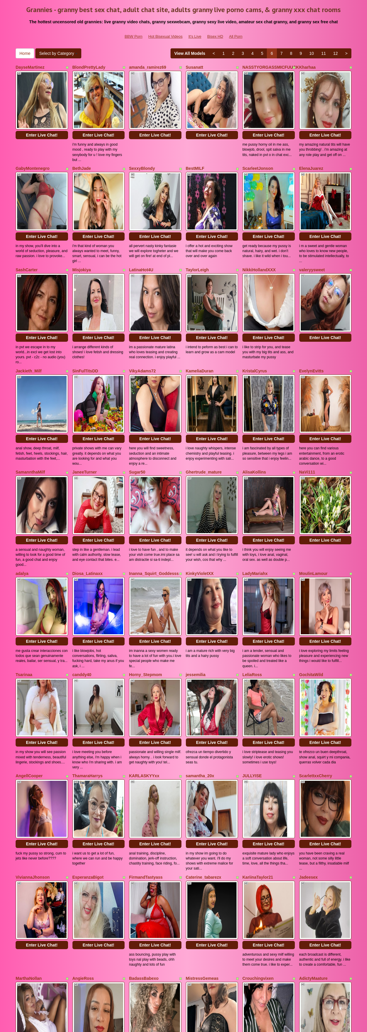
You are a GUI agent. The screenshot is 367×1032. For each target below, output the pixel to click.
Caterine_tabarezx (203, 716)
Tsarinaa (24, 553)
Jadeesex (308, 716)
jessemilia (196, 553)
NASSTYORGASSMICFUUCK (270, 67)
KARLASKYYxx (144, 634)
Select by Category (58, 53)
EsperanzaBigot (88, 716)
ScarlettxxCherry (315, 634)
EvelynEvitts (311, 310)
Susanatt (194, 67)
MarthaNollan (29, 797)
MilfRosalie (26, 878)
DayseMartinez (30, 67)
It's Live (195, 36)
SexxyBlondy (142, 148)
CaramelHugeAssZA (149, 878)
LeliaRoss (252, 553)
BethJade (81, 148)
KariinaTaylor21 (257, 716)
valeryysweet (312, 229)
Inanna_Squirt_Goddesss (154, 472)
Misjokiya (81, 229)
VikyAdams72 (142, 310)
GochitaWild (311, 553)
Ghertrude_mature (204, 391)
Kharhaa (307, 67)
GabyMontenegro (32, 148)
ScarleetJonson (257, 148)
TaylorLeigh (197, 229)
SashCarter (27, 229)
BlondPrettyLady (88, 67)
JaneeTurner (84, 391)
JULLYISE (252, 634)
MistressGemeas (202, 797)
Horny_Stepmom (145, 553)
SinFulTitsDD (85, 310)
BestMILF (195, 148)
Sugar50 (137, 391)
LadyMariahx (255, 472)
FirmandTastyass (146, 716)
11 (323, 53)
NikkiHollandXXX (259, 229)
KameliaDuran (200, 310)
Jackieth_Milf (29, 310)
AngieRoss (83, 797)
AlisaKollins (254, 391)
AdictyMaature (313, 797)
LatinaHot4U (141, 229)
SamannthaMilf (30, 391)
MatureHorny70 (87, 878)
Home (24, 53)
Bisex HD (215, 36)
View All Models (189, 53)
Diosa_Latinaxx (87, 472)
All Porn (236, 36)
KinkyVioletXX (200, 472)
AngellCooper (29, 634)
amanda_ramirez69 (147, 67)
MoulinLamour (313, 472)
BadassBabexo (143, 797)
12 (335, 53)
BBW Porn (134, 36)
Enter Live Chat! (41, 115)
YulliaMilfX (196, 878)
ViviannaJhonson (33, 716)
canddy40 (82, 553)
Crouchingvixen (258, 797)
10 (311, 53)
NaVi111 (307, 391)
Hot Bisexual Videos (165, 36)
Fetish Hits (227, 1023)
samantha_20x (200, 634)
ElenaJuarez (311, 148)
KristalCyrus (254, 310)
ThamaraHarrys (87, 634)
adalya (22, 472)
